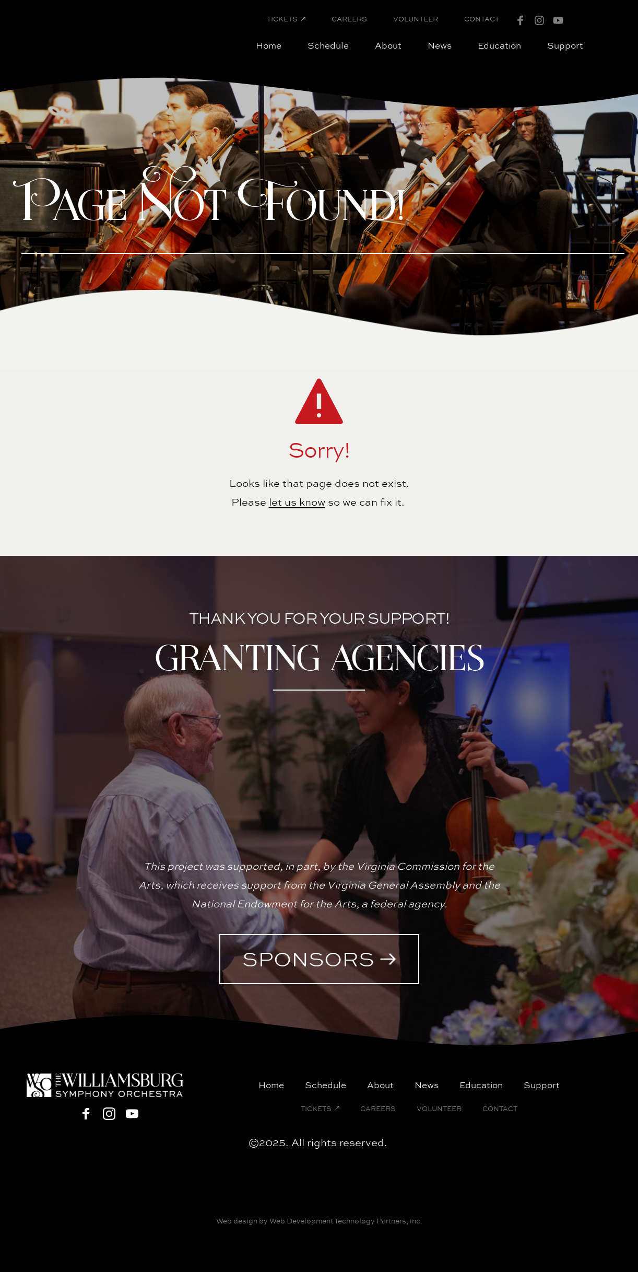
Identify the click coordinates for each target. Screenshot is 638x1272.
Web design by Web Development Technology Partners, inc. (319, 1221)
